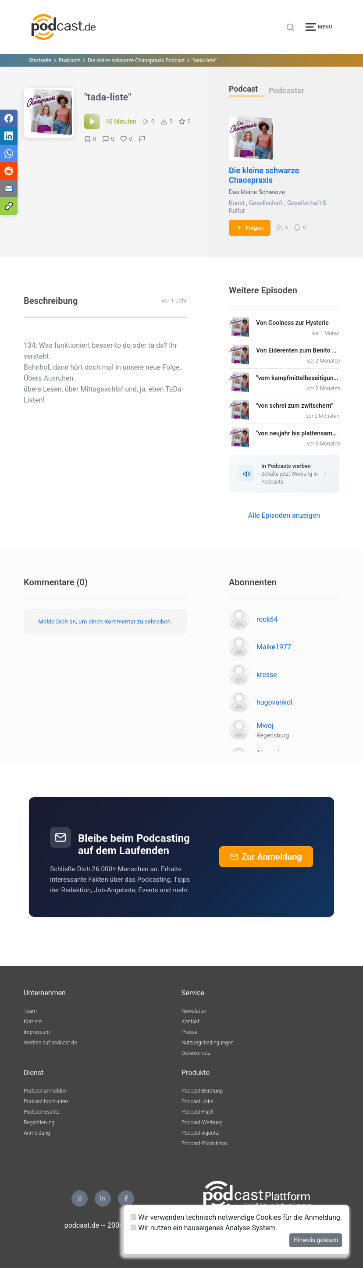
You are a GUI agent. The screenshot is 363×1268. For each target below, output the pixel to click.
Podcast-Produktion (204, 1143)
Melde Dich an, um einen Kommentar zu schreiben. (105, 621)
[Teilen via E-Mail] (9, 188)
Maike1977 (273, 647)
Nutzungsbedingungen (208, 1043)
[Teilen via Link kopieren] (9, 206)
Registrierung (39, 1122)
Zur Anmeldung (266, 856)
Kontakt (190, 1022)
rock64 (267, 619)
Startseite (40, 60)
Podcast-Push (198, 1112)
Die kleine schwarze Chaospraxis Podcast (136, 60)
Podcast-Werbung (202, 1122)
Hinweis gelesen (315, 1239)
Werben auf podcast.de (50, 1043)
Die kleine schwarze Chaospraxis (264, 175)
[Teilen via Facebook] (9, 118)
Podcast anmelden (45, 1091)
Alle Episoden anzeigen (284, 515)
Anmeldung (37, 1133)
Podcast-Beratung (202, 1091)
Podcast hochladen (46, 1101)
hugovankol (274, 702)
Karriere (33, 1022)
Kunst (237, 203)
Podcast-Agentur (201, 1133)
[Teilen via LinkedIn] (9, 136)
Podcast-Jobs (198, 1101)
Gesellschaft (266, 203)
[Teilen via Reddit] (9, 171)
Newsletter (194, 1011)
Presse (189, 1032)
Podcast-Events (42, 1112)
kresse (266, 674)
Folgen (249, 227)
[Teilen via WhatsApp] (9, 153)
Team (30, 1011)
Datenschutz (196, 1053)
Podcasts (70, 60)
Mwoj (265, 725)
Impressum (37, 1032)
